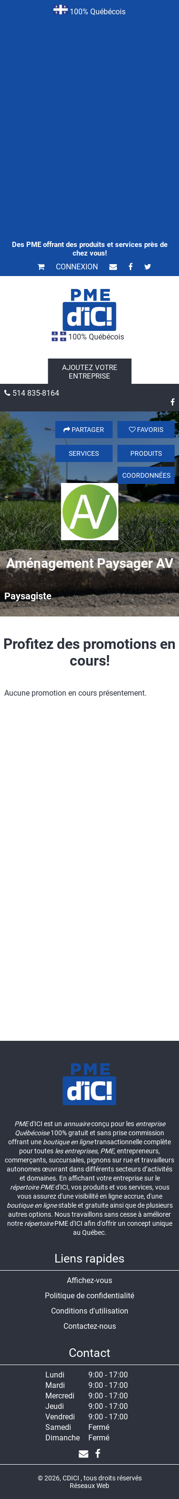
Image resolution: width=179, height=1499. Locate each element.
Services (84, 453)
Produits (146, 453)
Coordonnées (146, 475)
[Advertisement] (89, 115)
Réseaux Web (89, 1485)
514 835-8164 (31, 393)
